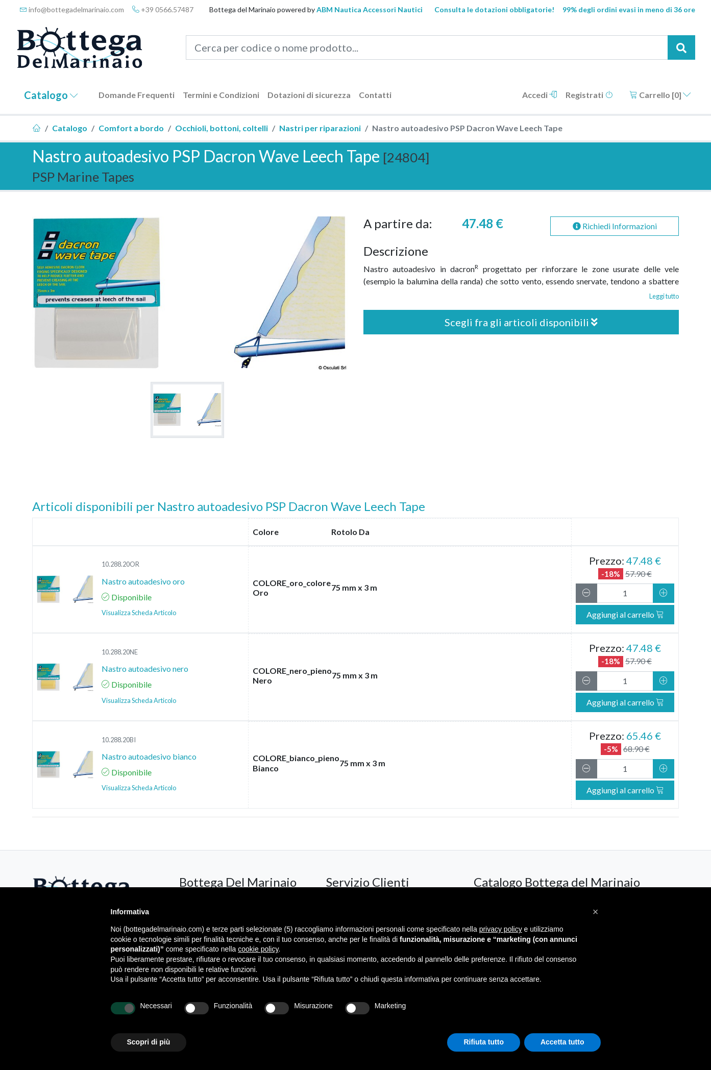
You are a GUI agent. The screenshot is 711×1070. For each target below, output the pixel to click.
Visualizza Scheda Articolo (139, 613)
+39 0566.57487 (162, 9)
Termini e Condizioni (221, 95)
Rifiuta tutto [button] (483, 1042)
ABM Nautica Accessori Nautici (369, 9)
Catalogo (51, 95)
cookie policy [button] (258, 949)
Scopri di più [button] (148, 1042)
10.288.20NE (120, 652)
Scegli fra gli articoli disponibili (521, 322)
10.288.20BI (119, 740)
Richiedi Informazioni (615, 226)
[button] (595, 912)
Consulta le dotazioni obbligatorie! (494, 9)
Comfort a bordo (131, 128)
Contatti (375, 95)
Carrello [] (660, 95)
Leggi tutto (664, 296)
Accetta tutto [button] (562, 1042)
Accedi (539, 95)
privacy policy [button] (500, 929)
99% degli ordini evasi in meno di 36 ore (628, 9)
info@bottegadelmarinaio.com (72, 9)
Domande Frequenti (137, 95)
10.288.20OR (120, 564)
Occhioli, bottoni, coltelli (221, 128)
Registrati (589, 95)
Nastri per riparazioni (320, 128)
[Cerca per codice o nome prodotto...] (427, 47)
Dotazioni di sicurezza (309, 95)
